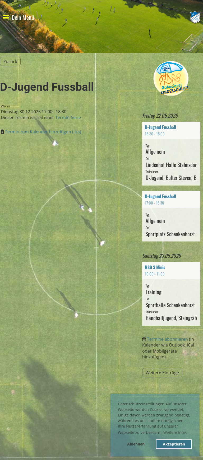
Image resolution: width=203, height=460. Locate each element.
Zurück (10, 61)
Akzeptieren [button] (174, 444)
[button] (171, 154)
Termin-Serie (68, 117)
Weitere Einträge (162, 373)
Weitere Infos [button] (175, 432)
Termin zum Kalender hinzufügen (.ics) (43, 132)
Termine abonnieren (167, 339)
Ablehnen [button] (136, 444)
